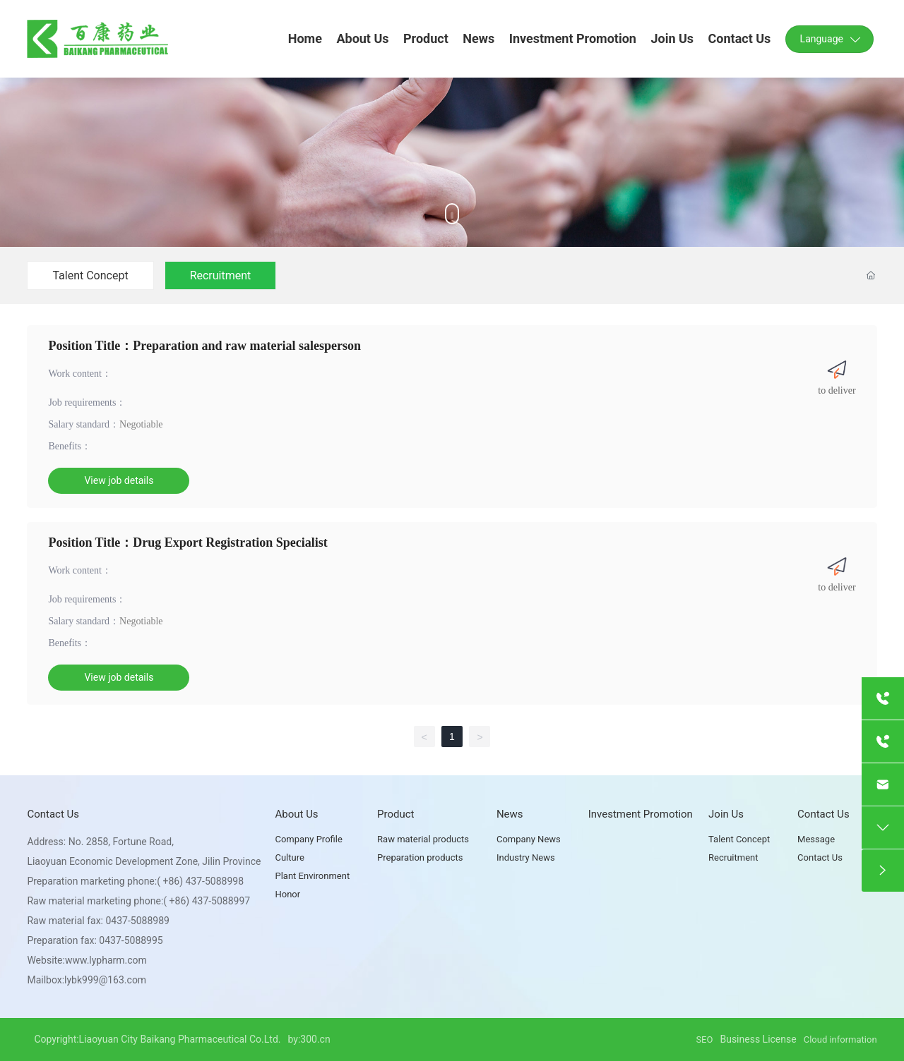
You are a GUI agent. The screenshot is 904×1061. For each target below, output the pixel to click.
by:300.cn (308, 1039)
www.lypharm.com (106, 960)
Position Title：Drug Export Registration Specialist (187, 542)
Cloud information (840, 1039)
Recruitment (220, 275)
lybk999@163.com (105, 980)
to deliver (836, 390)
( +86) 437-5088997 (206, 901)
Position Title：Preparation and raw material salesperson (204, 346)
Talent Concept (90, 275)
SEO (704, 1039)
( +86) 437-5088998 (200, 881)
